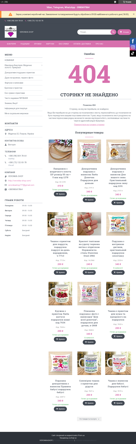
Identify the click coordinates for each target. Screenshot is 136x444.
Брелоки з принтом (13, 88)
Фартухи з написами (14, 83)
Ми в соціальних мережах (16, 113)
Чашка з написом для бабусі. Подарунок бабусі (118, 383)
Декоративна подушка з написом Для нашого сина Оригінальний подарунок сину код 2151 (118, 177)
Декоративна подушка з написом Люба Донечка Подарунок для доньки (89, 176)
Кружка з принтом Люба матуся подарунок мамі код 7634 (60, 317)
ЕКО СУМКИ (64, 44)
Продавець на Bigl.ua (68, 438)
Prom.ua (81, 435)
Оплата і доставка (82, 44)
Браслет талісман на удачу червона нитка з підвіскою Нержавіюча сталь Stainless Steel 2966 (89, 248)
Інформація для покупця (16, 108)
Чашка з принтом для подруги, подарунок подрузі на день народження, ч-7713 (60, 248)
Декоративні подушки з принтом (20, 72)
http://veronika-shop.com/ (19, 181)
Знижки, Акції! (11, 103)
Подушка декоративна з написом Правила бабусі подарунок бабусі (60, 386)
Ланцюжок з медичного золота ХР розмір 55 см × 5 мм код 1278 (60, 173)
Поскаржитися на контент (64, 440)
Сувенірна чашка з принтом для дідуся (89, 383)
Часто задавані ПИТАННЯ (16, 98)
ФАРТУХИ (50, 44)
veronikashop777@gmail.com (21, 185)
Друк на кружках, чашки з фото (19, 78)
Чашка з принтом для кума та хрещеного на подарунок (118, 315)
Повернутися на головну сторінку (89, 125)
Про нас (99, 44)
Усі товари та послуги (88, 419)
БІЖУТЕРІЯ (11, 44)
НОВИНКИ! (9, 60)
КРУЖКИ (37, 44)
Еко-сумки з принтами (15, 93)
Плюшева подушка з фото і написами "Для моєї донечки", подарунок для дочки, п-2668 (89, 318)
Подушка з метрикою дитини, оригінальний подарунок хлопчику (118, 248)
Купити (62, 194)
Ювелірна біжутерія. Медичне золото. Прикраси (18, 66)
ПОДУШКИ (25, 44)
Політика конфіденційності (85, 440)
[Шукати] (113, 32)
